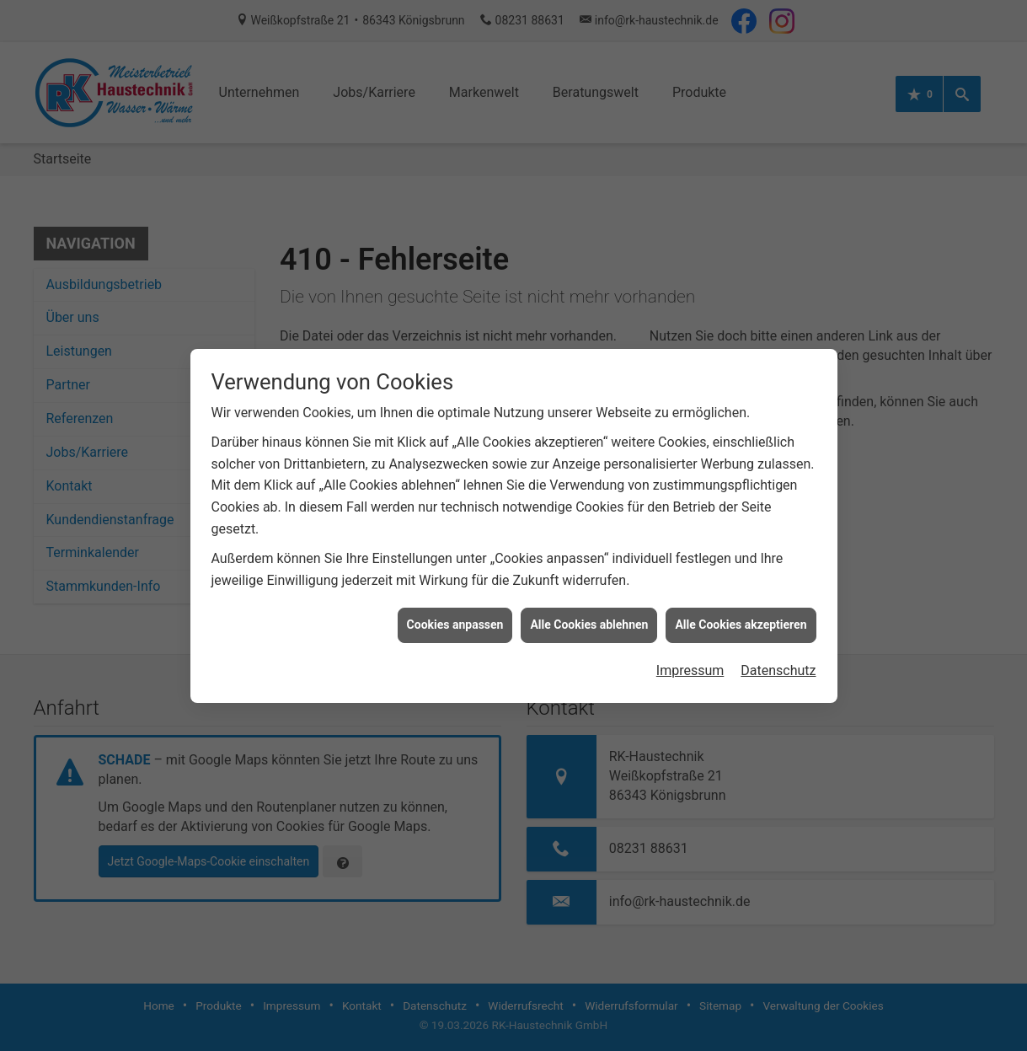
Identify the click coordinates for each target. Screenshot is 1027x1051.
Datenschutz (778, 658)
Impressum (690, 658)
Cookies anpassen (455, 612)
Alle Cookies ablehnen (589, 612)
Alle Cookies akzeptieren (740, 612)
